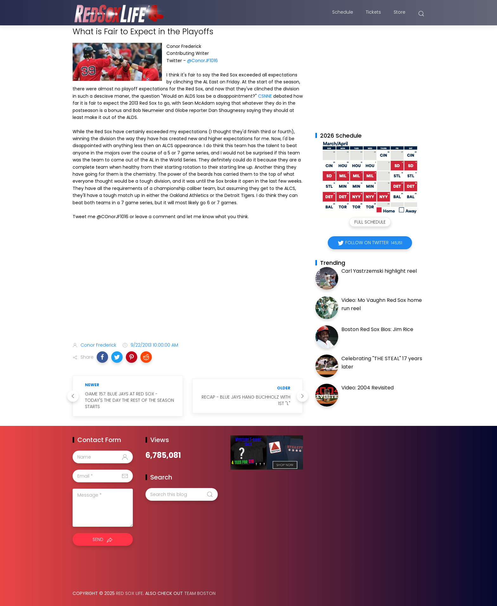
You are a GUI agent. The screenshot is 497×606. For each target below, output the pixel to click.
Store (399, 13)
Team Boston (200, 593)
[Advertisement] (188, 287)
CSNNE (265, 96)
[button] (102, 357)
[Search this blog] (181, 494)
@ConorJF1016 (202, 60)
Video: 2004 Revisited (367, 387)
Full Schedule (370, 222)
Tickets (373, 13)
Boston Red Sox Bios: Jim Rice (377, 329)
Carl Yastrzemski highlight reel (379, 271)
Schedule (342, 13)
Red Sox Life (129, 593)
